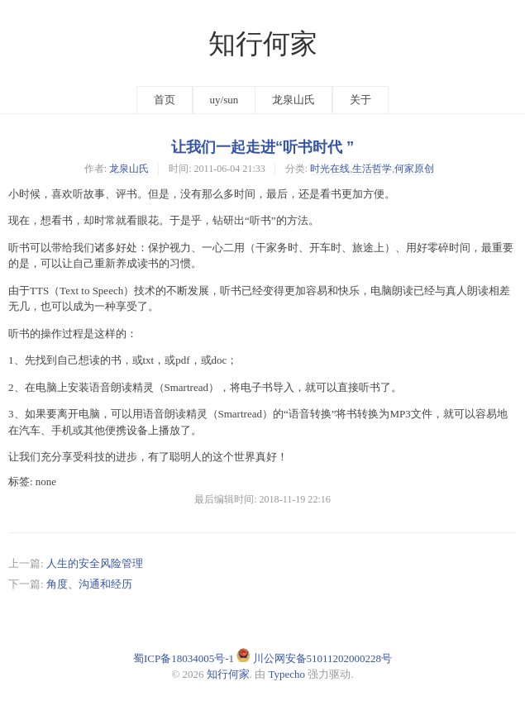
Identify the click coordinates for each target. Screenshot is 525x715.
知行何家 (262, 44)
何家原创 (414, 168)
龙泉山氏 (293, 99)
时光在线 (330, 168)
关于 (360, 99)
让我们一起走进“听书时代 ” (262, 147)
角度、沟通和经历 (89, 584)
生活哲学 (372, 168)
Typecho (287, 674)
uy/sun (224, 99)
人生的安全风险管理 (94, 563)
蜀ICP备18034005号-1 (183, 658)
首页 (164, 99)
